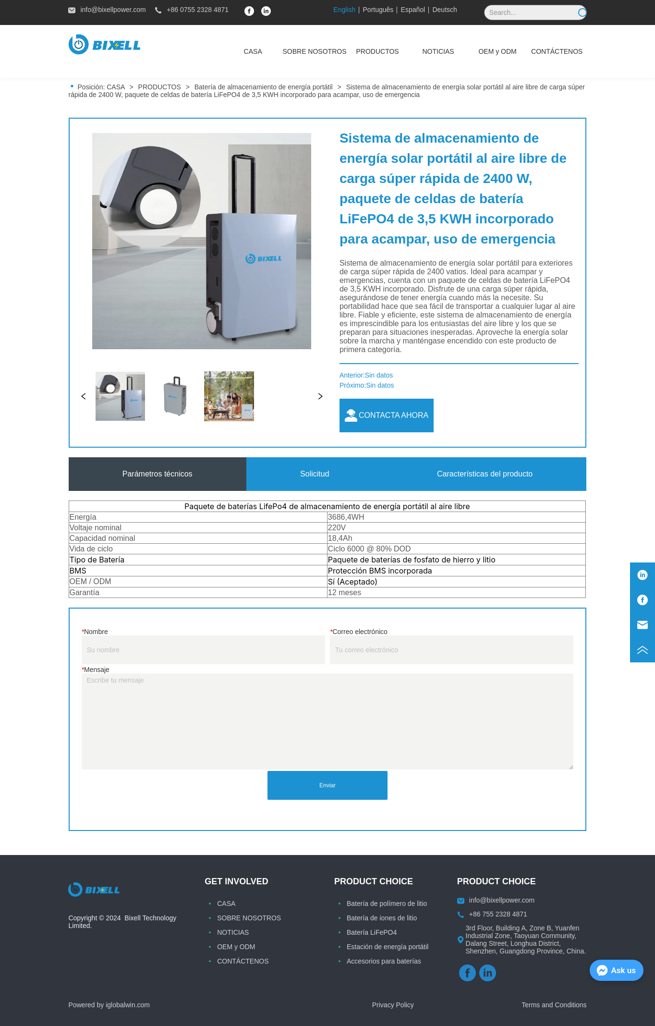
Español (413, 9)
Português (378, 9)
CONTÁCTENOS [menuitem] (556, 51)
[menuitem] (378, 51)
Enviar (327, 785)
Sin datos (379, 375)
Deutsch (444, 9)
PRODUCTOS (159, 87)
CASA (115, 87)
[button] (378, 51)
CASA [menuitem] (253, 51)
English (344, 9)
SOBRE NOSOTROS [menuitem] (314, 51)
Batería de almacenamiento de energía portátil (264, 87)
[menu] (405, 51)
